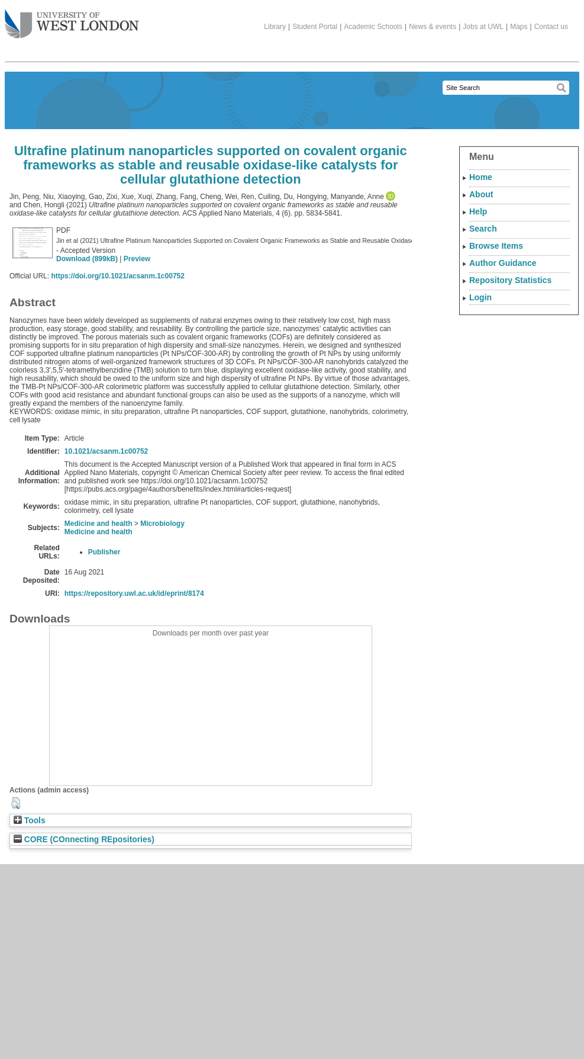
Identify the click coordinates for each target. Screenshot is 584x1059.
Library (275, 27)
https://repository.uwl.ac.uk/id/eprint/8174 (134, 593)
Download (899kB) (87, 259)
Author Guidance (503, 263)
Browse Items (496, 246)
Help (478, 211)
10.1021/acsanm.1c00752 (106, 451)
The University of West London (72, 19)
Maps (518, 27)
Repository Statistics (510, 280)
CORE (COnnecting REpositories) (84, 839)
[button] (15, 803)
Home (480, 177)
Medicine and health (98, 523)
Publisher (104, 552)
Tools (30, 820)
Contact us (551, 27)
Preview (137, 259)
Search (483, 228)
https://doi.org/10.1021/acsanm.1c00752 (117, 276)
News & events (432, 27)
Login (480, 297)
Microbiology (162, 523)
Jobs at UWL (483, 27)
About (481, 194)
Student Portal (314, 27)
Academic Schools (373, 27)
